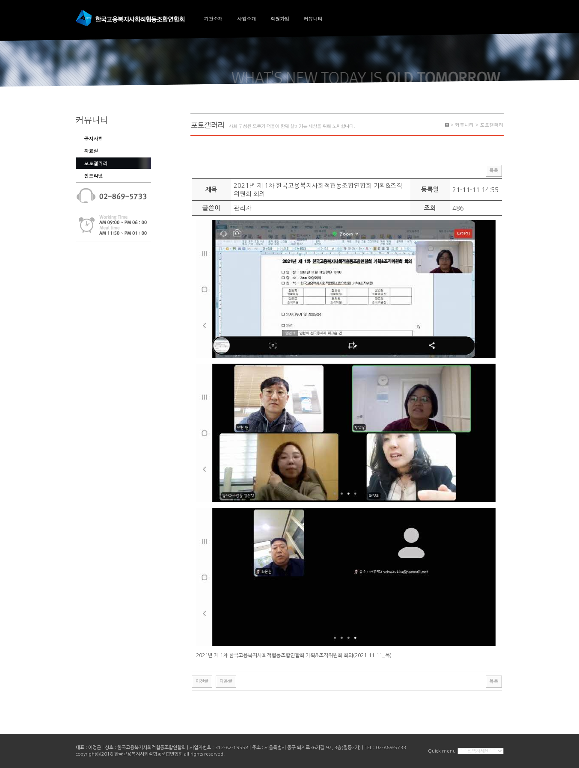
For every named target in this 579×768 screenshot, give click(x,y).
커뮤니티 (313, 18)
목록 (494, 170)
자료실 (91, 151)
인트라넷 (93, 175)
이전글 (202, 681)
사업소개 (246, 18)
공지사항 (93, 138)
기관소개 (213, 18)
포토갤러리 (96, 163)
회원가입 (279, 18)
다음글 (226, 681)
